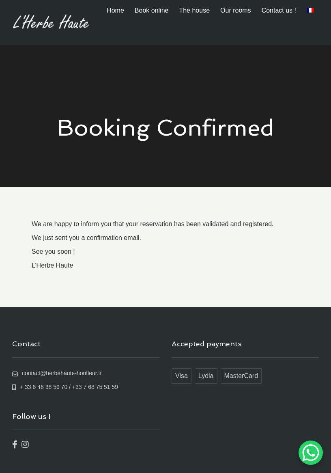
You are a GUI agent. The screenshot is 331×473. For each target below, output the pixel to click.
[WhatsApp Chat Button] (311, 453)
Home (115, 10)
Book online (152, 10)
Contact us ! (279, 10)
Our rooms (235, 10)
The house (194, 10)
